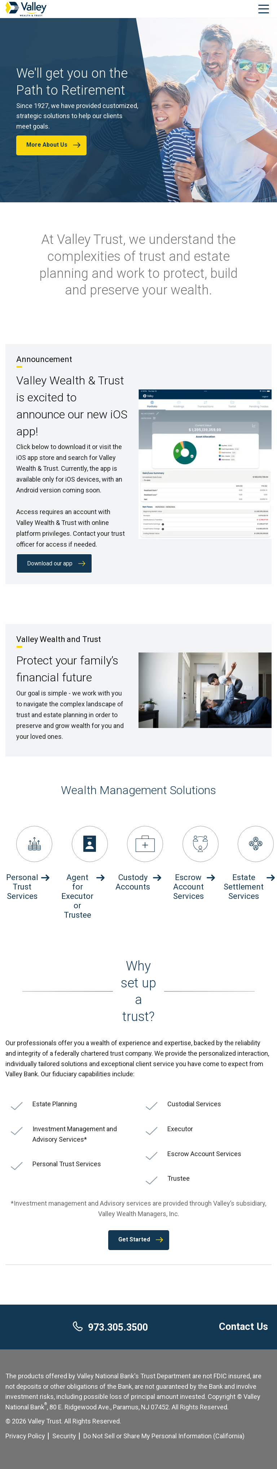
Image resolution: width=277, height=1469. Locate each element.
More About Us (46, 144)
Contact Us (243, 1326)
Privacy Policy (25, 1436)
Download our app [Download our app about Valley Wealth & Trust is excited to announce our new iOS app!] (49, 563)
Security (64, 1436)
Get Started (134, 1239)
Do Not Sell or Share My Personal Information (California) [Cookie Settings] (164, 1436)
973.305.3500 (110, 1327)
